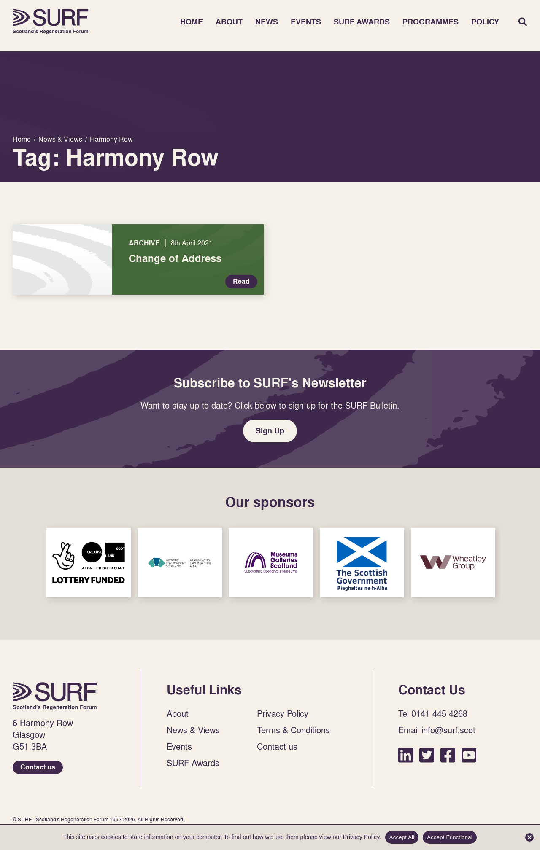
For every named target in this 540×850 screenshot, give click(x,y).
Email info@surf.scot (436, 730)
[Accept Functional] (529, 837)
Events (306, 21)
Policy (485, 21)
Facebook (447, 755)
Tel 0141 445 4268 (432, 713)
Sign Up (270, 430)
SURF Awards (362, 21)
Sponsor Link (88, 562)
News (266, 21)
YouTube (469, 755)
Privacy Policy (282, 713)
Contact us (37, 767)
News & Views (193, 730)
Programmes (430, 21)
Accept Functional (449, 837)
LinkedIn (405, 755)
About (229, 21)
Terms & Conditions (293, 730)
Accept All (402, 837)
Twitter (426, 755)
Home (51, 21)
